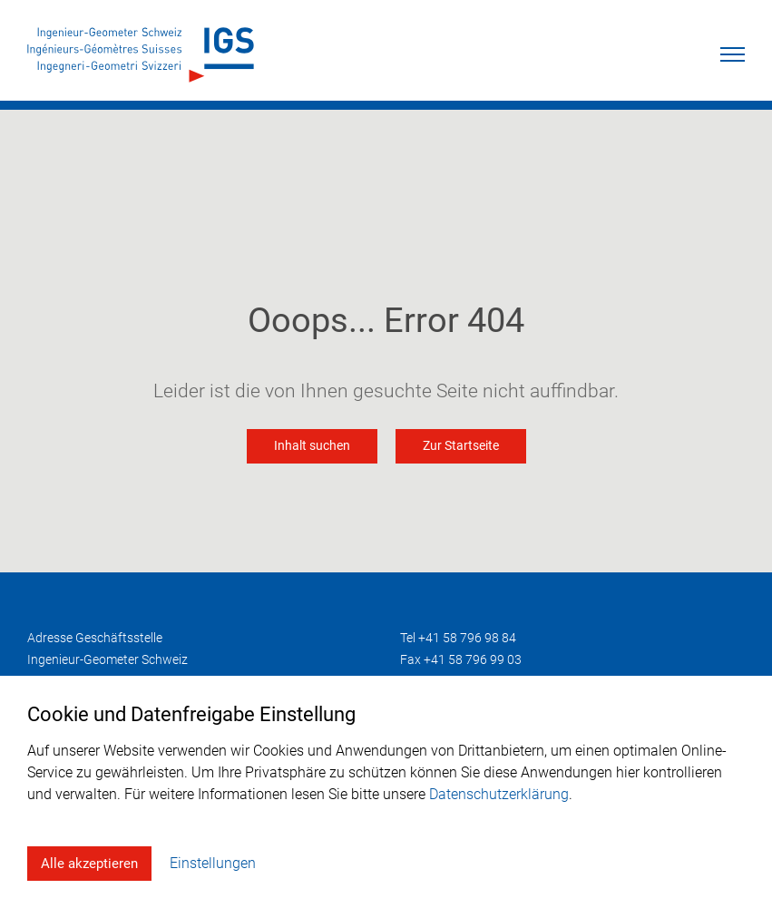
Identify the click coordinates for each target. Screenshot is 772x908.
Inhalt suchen (312, 446)
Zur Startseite (461, 446)
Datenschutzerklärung (499, 794)
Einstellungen (213, 863)
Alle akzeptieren (89, 863)
